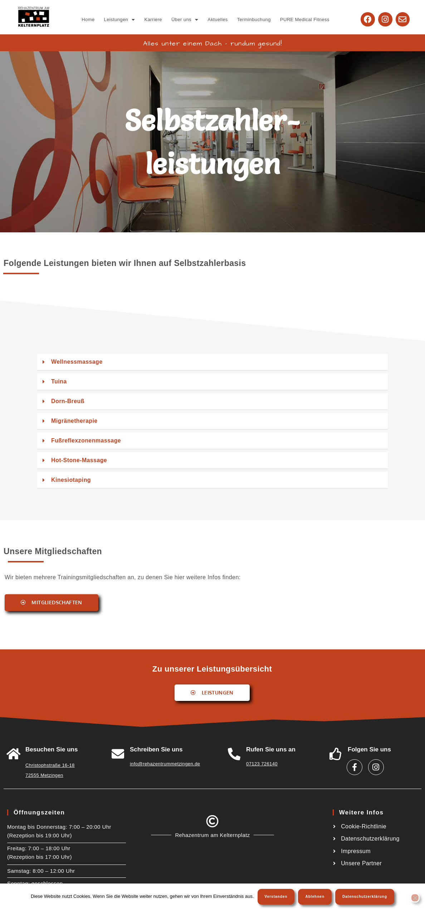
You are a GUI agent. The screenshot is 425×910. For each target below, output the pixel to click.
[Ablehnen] (415, 897)
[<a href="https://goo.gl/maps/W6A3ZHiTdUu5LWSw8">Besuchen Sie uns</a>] (13, 753)
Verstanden (276, 897)
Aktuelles (217, 19)
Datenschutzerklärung (364, 897)
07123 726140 (262, 763)
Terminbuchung (254, 19)
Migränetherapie (74, 421)
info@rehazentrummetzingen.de (165, 763)
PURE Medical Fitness (304, 19)
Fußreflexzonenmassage (86, 440)
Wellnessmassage (77, 362)
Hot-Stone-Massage (79, 460)
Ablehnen (314, 897)
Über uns (184, 19)
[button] (120, 19)
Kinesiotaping (71, 480)
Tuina (59, 381)
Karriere (153, 19)
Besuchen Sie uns (51, 749)
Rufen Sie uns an (270, 749)
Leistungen (119, 19)
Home (88, 19)
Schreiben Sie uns (156, 749)
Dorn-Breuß (67, 401)
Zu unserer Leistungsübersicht (212, 668)
